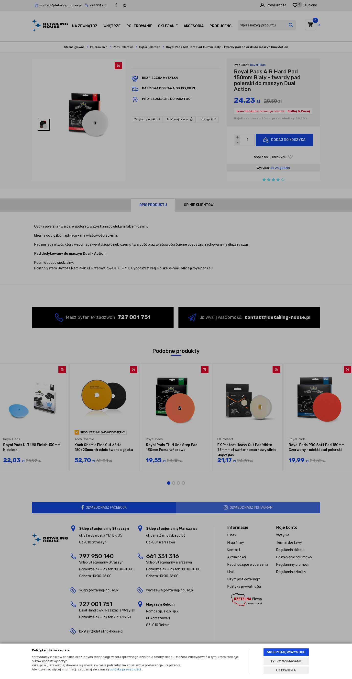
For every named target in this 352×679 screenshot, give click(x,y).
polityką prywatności (125, 669)
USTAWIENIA (286, 670)
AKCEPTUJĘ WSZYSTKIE (286, 652)
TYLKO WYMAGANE (286, 661)
